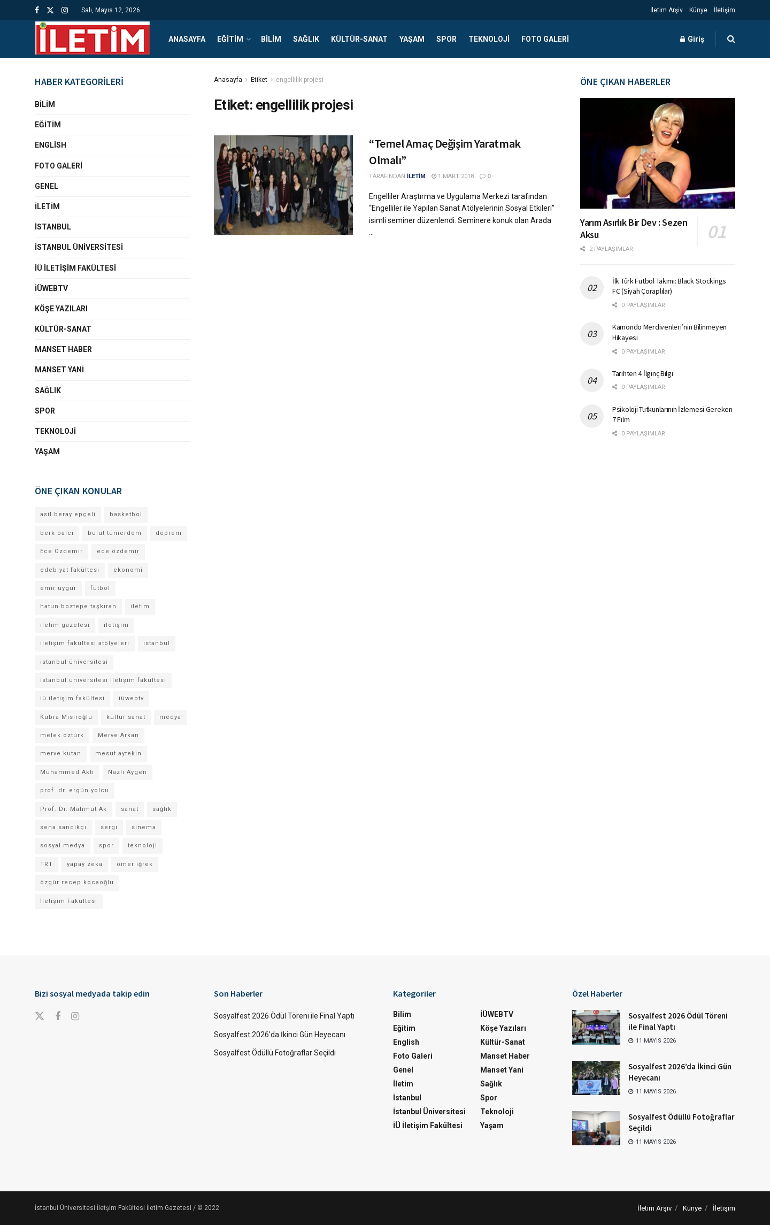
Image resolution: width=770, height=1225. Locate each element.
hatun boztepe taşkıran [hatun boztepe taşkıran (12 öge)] (78, 606)
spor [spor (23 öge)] (106, 845)
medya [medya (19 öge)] (170, 717)
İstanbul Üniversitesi (79, 247)
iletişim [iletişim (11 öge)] (116, 625)
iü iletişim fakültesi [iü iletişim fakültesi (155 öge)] (72, 698)
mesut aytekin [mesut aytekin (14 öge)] (118, 753)
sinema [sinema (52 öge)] (144, 827)
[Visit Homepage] (92, 39)
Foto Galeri (545, 39)
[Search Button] (731, 39)
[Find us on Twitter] (39, 1016)
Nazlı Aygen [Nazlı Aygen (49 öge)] (127, 772)
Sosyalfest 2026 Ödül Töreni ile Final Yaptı (285, 1016)
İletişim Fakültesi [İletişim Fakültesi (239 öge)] (68, 901)
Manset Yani (59, 369)
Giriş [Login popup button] (692, 39)
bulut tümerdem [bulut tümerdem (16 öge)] (115, 533)
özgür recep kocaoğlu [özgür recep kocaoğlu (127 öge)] (77, 882)
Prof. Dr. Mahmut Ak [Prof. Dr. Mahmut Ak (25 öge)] (73, 809)
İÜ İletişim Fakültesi (75, 268)
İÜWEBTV (51, 288)
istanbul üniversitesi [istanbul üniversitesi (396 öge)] (74, 662)
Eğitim (230, 39)
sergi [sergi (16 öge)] (109, 827)
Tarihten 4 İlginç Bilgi (642, 373)
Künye (698, 10)
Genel (46, 186)
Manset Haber (63, 349)
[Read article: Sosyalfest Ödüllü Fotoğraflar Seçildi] (596, 1128)
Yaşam (412, 39)
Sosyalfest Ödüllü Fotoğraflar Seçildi (275, 1052)
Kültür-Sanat (359, 39)
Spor (446, 39)
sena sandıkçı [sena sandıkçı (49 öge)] (63, 827)
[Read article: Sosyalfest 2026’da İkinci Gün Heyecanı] (596, 1078)
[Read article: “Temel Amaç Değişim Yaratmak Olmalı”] (283, 185)
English (50, 145)
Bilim (271, 39)
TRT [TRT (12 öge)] (46, 864)
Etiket (259, 79)
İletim (47, 206)
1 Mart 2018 (453, 176)
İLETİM (416, 176)
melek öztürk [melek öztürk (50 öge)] (62, 735)
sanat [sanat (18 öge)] (129, 809)
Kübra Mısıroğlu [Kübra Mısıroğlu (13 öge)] (66, 717)
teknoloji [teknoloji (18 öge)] (142, 845)
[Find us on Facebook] (57, 1016)
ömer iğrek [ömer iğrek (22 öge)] (135, 864)
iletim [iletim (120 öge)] (140, 606)
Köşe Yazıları (61, 308)
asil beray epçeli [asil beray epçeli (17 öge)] (68, 514)
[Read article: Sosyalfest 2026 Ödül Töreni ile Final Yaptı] (596, 1027)
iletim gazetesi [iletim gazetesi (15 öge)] (65, 625)
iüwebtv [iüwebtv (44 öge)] (131, 698)
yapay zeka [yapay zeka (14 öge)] (85, 864)
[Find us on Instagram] (75, 1016)
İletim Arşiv (666, 10)
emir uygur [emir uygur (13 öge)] (58, 588)
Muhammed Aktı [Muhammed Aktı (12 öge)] (67, 772)
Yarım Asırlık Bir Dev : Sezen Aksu (634, 228)
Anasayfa (186, 39)
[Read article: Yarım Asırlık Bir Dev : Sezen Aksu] (657, 153)
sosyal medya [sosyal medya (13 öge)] (62, 845)
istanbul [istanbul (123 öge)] (156, 643)
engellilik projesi (300, 79)
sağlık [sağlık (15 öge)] (162, 809)
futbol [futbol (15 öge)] (100, 588)
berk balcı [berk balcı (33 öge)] (57, 533)
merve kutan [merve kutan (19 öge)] (60, 753)
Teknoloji (489, 39)
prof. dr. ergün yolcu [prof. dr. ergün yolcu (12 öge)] (74, 790)
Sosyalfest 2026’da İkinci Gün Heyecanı (279, 1034)
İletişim (724, 10)
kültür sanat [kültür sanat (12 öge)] (125, 717)
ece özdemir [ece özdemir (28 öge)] (118, 551)
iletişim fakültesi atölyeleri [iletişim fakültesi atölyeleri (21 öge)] (84, 643)
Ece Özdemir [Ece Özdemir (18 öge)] (61, 551)
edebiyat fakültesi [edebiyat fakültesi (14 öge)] (69, 569)
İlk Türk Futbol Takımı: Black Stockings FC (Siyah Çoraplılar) (669, 286)
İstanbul (53, 227)
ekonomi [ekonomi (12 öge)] (128, 569)
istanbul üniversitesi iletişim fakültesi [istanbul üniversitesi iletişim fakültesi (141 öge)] (103, 680)
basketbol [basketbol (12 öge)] (126, 514)
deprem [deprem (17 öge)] (169, 533)
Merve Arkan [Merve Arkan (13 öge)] (118, 735)
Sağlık (306, 39)
